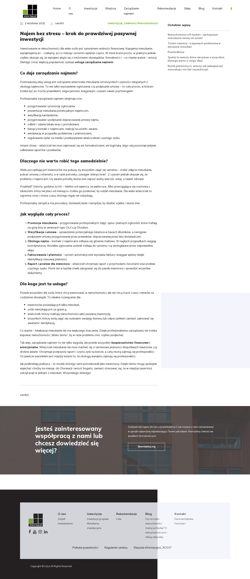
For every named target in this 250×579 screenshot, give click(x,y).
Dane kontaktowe (183, 519)
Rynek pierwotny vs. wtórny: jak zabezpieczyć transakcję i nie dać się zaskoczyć (195, 68)
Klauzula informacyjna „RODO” (153, 547)
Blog (201, 8)
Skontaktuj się (146, 447)
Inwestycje (90, 8)
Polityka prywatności (85, 547)
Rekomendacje (166, 8)
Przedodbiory (176, 52)
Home (57, 8)
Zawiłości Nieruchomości (141, 23)
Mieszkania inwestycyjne (94, 526)
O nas (71, 11)
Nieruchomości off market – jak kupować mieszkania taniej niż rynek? (193, 36)
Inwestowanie (65, 524)
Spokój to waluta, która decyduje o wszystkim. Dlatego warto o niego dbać (196, 59)
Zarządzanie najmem (131, 11)
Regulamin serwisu (116, 547)
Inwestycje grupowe (98, 519)
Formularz (180, 524)
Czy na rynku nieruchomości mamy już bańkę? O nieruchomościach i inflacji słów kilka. (156, 528)
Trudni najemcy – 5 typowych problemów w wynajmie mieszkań (194, 45)
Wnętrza (110, 8)
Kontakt (217, 8)
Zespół (61, 519)
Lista (118, 519)
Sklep (187, 8)
